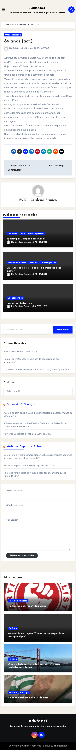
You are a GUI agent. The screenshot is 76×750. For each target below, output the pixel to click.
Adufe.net (37, 8)
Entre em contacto (22, 555)
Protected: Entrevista (19, 303)
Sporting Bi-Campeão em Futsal (26, 239)
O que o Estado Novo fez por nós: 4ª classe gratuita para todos (37, 369)
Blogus (46, 745)
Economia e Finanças (20, 404)
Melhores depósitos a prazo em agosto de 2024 (28, 465)
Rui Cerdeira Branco (23, 48)
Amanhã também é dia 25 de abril (28, 697)
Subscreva (63, 329)
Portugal (24, 692)
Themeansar (60, 745)
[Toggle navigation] (3, 9)
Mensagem (12, 520)
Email (14, 505)
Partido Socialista (17, 263)
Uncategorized (13, 35)
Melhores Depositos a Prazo (25, 446)
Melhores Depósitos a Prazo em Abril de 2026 (27, 434)
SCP (23, 233)
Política (34, 263)
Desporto (12, 233)
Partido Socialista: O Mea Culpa (20, 351)
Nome (14, 490)
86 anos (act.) (18, 41)
